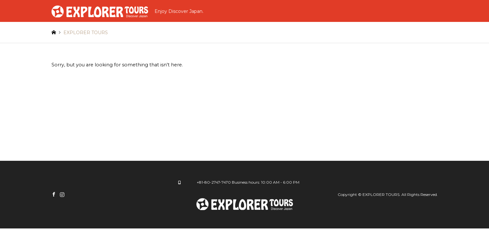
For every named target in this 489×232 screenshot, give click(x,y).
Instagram (62, 194)
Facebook (54, 194)
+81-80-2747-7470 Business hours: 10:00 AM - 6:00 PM (248, 182)
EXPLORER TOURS (381, 194)
